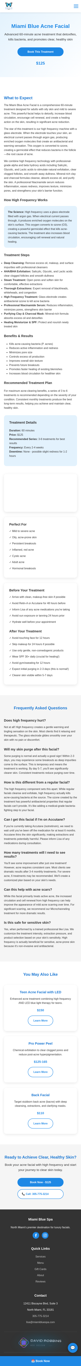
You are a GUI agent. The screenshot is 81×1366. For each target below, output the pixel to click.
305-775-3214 (40, 1316)
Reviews (40, 1281)
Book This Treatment (40, 51)
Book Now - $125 (40, 1182)
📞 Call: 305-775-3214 (35, 1194)
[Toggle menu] (76, 6)
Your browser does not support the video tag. (40, 492)
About (40, 1275)
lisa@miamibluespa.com (40, 1322)
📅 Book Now (40, 1361)
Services (40, 1256)
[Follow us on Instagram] (45, 1235)
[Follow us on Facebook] (36, 1235)
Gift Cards (40, 1269)
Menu (40, 1262)
